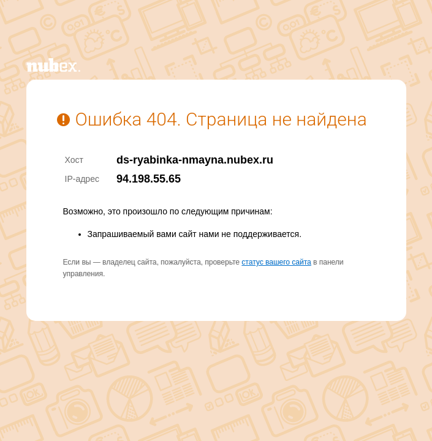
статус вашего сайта (276, 262)
